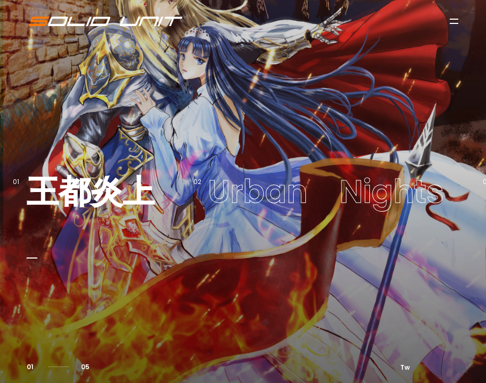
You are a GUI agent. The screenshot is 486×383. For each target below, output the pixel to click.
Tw (405, 367)
